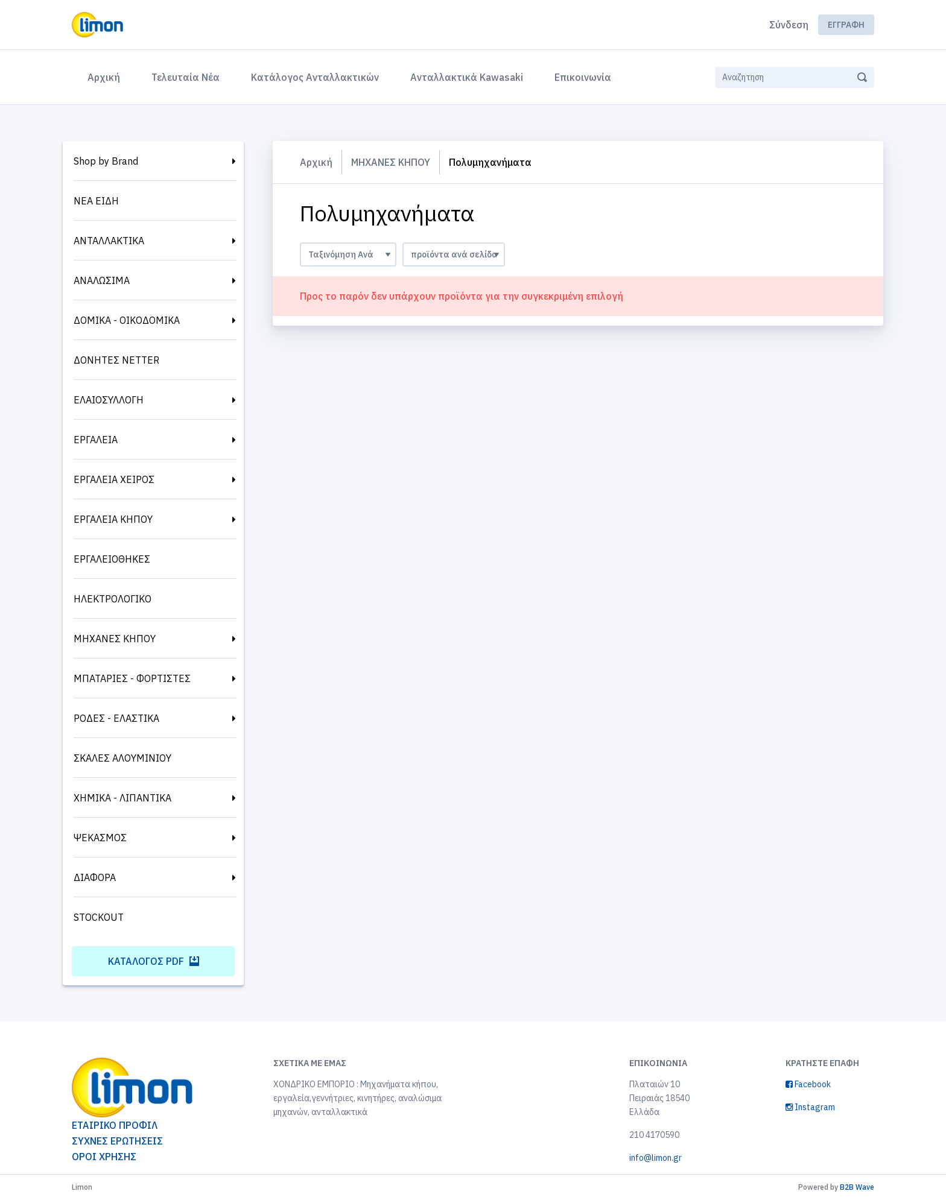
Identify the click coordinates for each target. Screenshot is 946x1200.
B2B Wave (857, 1187)
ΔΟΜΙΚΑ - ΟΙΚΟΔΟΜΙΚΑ (127, 320)
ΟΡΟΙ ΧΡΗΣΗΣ (104, 1157)
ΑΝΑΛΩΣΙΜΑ (102, 280)
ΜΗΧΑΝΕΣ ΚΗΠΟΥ (115, 639)
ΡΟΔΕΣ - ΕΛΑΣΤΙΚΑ (116, 718)
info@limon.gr (655, 1157)
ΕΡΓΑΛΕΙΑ (96, 440)
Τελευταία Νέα (185, 77)
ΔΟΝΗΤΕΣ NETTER (116, 360)
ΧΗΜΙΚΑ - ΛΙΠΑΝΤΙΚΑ (122, 798)
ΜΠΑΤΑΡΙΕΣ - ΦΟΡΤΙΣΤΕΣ (132, 678)
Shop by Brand (106, 161)
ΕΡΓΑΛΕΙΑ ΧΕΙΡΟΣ (114, 479)
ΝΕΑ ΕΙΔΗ (96, 201)
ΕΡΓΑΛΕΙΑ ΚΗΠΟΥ (113, 519)
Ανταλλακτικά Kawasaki (466, 77)
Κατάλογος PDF (153, 961)
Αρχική (106, 76)
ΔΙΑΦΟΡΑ (95, 877)
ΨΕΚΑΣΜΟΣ (100, 838)
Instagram (810, 1107)
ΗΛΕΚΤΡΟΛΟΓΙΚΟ (112, 599)
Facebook (808, 1084)
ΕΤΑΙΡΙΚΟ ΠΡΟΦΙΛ (114, 1125)
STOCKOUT (99, 917)
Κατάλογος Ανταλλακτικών (315, 77)
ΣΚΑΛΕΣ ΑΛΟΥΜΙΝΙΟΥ (122, 758)
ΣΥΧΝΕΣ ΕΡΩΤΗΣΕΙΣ (117, 1141)
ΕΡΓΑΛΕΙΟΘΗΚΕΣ (112, 559)
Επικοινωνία (582, 77)
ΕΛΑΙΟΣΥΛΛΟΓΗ (109, 400)
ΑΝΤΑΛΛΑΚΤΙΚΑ (109, 241)
